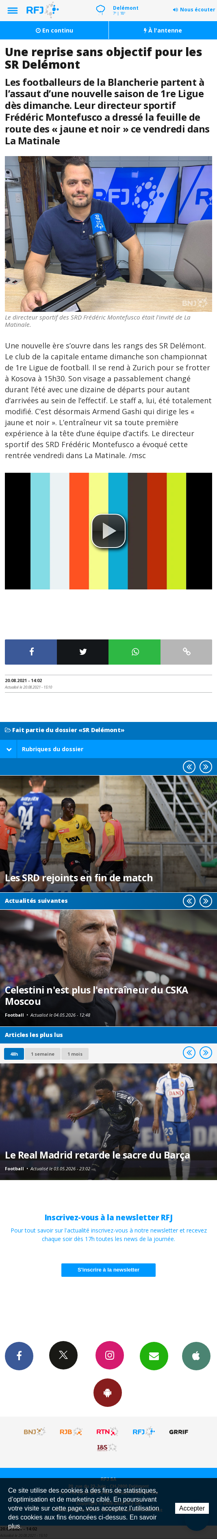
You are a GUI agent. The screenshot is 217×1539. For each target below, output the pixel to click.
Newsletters (154, 1355)
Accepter (192, 1508)
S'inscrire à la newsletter (108, 1270)
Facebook (19, 1355)
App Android (107, 1392)
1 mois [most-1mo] (74, 1054)
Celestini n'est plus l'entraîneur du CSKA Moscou (96, 995)
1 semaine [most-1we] (42, 1054)
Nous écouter (197, 9)
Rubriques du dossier (44, 749)
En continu (54, 30)
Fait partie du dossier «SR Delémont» (64, 730)
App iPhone (196, 1355)
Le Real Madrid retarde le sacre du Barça (97, 1154)
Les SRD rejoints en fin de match (79, 877)
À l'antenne (163, 30)
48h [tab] (14, 1054)
